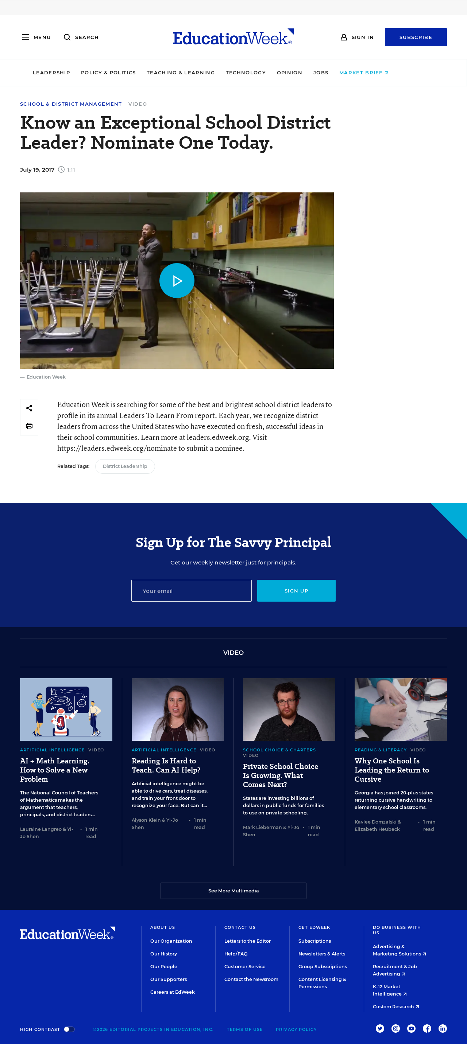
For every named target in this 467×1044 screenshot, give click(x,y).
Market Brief (387, 72)
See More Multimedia (233, 891)
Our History (163, 954)
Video (137, 104)
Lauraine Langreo (41, 829)
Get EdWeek (314, 927)
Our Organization (171, 941)
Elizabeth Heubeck (377, 829)
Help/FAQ (236, 954)
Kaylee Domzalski (376, 822)
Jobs (343, 72)
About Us (162, 927)
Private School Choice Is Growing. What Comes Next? (280, 775)
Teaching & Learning (204, 72)
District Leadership (125, 466)
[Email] (191, 591)
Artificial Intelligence (52, 749)
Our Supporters (168, 979)
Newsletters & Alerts (321, 954)
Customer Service (245, 966)
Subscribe (416, 37)
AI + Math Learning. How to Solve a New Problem (54, 770)
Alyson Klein (146, 820)
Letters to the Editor (247, 941)
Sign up (296, 591)
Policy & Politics (131, 72)
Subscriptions (314, 941)
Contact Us (240, 927)
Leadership (74, 72)
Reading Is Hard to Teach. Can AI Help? (166, 765)
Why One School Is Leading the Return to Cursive (392, 770)
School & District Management (71, 104)
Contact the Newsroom (251, 979)
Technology (268, 72)
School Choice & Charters (279, 749)
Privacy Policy (296, 1029)
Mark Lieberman (262, 827)
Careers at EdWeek (172, 992)
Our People (163, 966)
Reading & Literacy (381, 749)
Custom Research (396, 1006)
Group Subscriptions (322, 966)
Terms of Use (245, 1029)
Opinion (312, 72)
